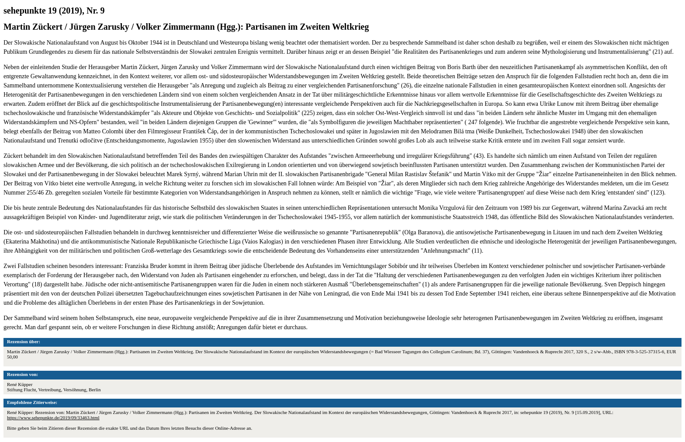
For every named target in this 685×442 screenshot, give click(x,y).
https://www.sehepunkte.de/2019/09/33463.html (53, 417)
